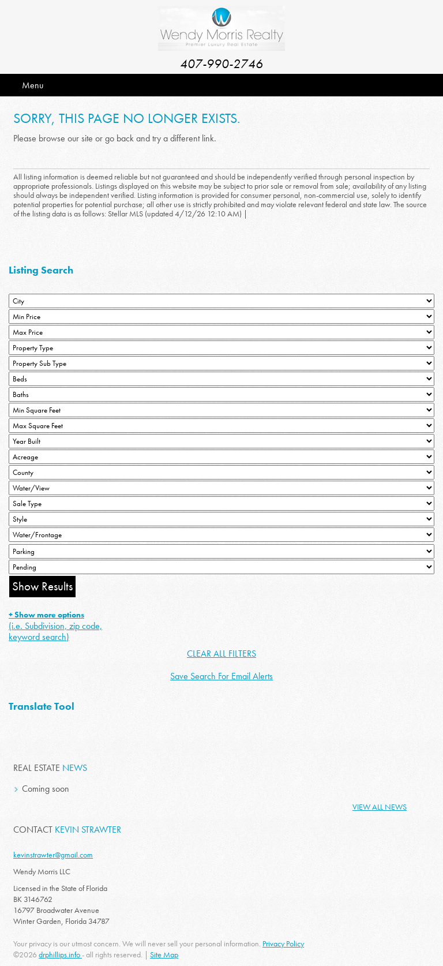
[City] (221, 301)
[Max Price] (221, 332)
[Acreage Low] (221, 457)
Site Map (164, 954)
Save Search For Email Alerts (221, 676)
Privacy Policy (283, 943)
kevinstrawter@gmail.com (53, 854)
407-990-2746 (221, 63)
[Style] (221, 519)
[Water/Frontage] (221, 534)
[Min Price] (221, 316)
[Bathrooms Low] (221, 394)
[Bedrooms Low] (221, 379)
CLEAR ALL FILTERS (221, 653)
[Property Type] (221, 347)
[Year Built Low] (221, 441)
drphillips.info (60, 954)
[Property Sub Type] (221, 363)
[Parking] (221, 551)
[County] (221, 472)
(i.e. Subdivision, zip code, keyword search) (55, 626)
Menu (32, 85)
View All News (379, 807)
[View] (221, 488)
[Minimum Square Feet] (221, 410)
